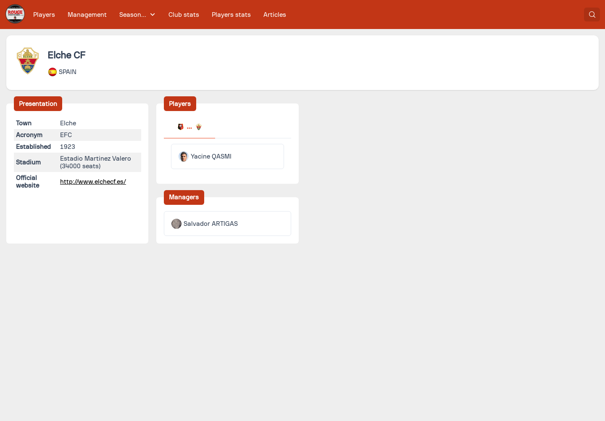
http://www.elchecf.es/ (93, 181)
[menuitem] (44, 14)
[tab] (189, 127)
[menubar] (160, 14)
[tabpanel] (227, 156)
